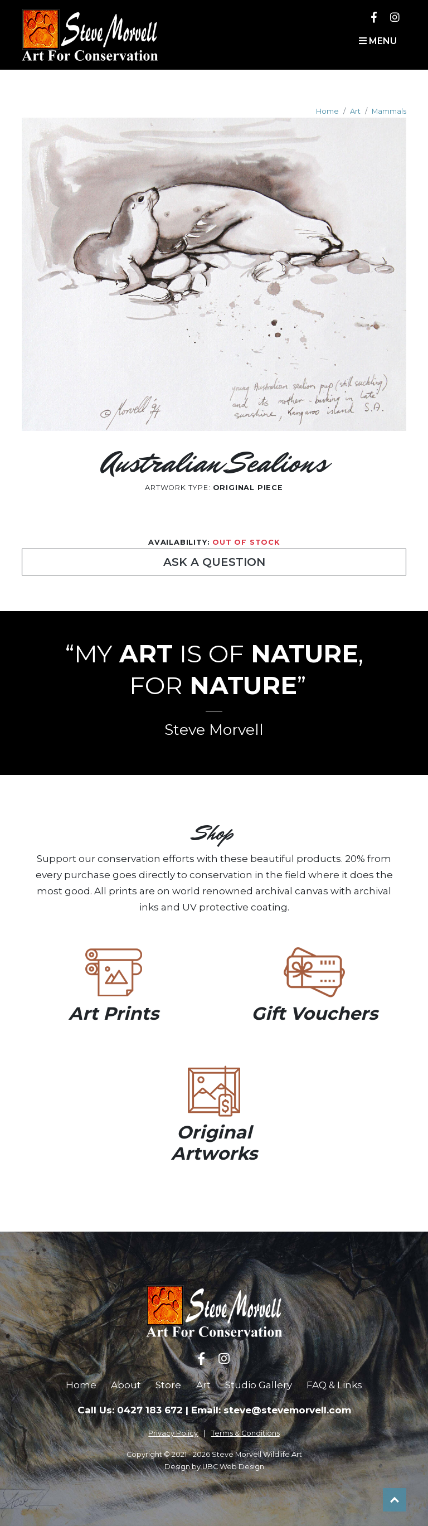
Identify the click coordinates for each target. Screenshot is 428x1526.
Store (168, 1385)
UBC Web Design (233, 1466)
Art (355, 111)
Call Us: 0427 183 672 (130, 1410)
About (126, 1385)
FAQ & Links (334, 1385)
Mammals (389, 111)
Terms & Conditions (245, 1433)
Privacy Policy (173, 1433)
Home (327, 111)
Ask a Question (214, 562)
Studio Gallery (258, 1385)
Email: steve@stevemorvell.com (271, 1410)
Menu (378, 41)
